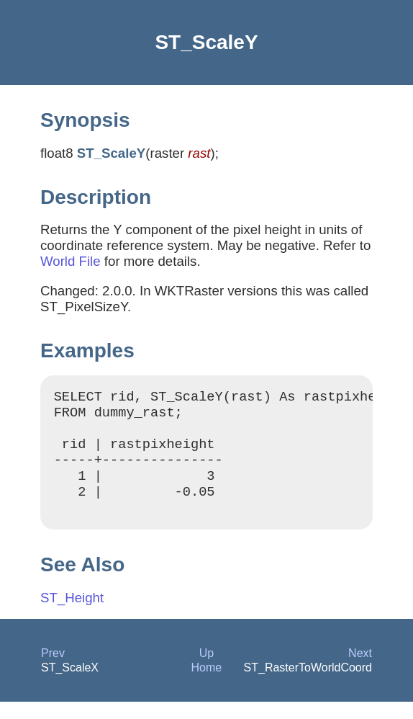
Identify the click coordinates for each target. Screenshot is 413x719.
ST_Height (72, 614)
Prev (53, 670)
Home (206, 685)
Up (206, 670)
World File (70, 261)
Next (360, 670)
